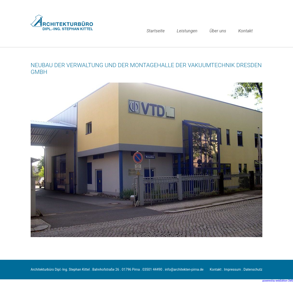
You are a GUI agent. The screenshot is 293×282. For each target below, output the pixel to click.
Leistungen (187, 30)
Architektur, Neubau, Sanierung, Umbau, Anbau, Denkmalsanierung (64, 23)
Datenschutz (253, 269)
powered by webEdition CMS (278, 280)
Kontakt (245, 30)
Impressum (232, 269)
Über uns (217, 30)
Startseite (155, 30)
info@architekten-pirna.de (184, 269)
